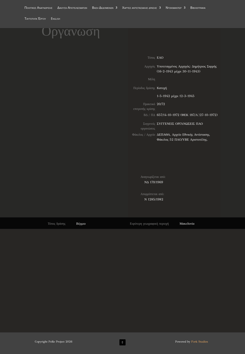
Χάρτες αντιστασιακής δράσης (139, 8)
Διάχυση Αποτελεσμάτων (72, 8)
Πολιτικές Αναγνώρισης (38, 8)
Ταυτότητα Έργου (35, 19)
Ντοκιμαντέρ (174, 8)
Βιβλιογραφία (198, 8)
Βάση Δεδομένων (102, 8)
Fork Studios (199, 341)
